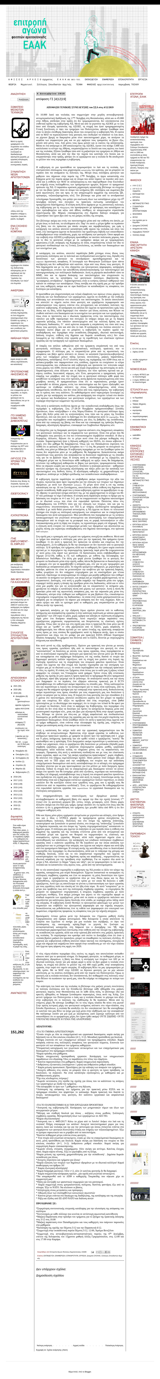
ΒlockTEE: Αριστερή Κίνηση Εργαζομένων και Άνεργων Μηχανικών (141, 660)
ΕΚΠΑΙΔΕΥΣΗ (91, 79)
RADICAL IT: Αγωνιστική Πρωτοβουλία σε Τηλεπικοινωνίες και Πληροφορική (141, 701)
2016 (16, 784)
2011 (16, 802)
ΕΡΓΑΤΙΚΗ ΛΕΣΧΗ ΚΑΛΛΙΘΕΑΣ (140, 526)
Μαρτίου (19, 769)
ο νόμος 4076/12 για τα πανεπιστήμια (141, 376)
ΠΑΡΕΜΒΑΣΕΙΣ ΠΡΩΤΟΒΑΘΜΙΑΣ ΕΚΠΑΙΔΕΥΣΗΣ (140, 770)
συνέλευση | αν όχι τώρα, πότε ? (22, 730)
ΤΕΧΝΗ (79, 84)
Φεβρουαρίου (21, 772)
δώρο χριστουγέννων (22, 700)
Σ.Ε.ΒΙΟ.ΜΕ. (138, 753)
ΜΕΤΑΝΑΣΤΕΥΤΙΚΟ (141, 203)
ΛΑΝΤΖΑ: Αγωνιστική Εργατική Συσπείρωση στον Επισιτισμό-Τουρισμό (140, 714)
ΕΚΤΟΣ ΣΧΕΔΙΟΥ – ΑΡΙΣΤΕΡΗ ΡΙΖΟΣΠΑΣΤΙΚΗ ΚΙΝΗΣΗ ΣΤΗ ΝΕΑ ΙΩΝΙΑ (141, 591)
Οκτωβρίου (20, 754)
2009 (16, 809)
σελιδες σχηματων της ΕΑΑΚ (140, 361)
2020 (16, 690)
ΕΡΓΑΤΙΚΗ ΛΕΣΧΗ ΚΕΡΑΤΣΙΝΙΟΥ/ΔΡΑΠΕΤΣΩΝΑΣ (140, 537)
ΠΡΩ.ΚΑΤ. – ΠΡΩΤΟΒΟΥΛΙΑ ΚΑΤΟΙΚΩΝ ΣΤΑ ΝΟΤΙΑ (139, 619)
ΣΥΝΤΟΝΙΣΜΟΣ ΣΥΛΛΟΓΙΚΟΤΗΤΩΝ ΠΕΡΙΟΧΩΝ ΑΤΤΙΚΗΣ (141, 498)
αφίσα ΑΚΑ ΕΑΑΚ (22, 709)
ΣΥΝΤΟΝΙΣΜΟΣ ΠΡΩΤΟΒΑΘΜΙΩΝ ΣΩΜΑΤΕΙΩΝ (140, 725)
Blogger (88, 1372)
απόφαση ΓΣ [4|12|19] (20, 723)
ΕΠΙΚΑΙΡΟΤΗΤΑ (126, 79)
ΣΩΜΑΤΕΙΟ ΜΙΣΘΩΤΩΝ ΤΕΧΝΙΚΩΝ (137, 732)
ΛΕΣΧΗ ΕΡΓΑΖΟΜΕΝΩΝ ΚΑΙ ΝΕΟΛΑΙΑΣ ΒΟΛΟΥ (139, 553)
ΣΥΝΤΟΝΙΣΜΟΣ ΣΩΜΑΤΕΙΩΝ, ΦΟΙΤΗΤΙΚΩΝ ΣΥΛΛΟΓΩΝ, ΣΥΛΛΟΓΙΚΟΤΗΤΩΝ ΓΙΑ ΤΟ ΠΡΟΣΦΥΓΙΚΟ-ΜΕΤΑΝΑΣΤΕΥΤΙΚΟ (141, 473)
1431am (136, 438)
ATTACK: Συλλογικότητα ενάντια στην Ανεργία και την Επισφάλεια (139, 682)
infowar (136, 401)
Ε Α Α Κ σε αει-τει (68, 79)
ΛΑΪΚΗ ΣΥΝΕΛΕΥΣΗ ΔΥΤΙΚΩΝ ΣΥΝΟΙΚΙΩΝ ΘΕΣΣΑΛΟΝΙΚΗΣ (140, 487)
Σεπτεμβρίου (21, 758)
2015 (16, 787)
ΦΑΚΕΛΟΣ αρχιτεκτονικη (100, 84)
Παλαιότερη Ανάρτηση (114, 1345)
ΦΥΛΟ (135, 217)
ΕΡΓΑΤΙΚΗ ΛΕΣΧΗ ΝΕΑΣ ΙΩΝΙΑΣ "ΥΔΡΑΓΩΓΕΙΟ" (140, 545)
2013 (16, 795)
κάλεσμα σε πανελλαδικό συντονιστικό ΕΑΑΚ (21, 715)
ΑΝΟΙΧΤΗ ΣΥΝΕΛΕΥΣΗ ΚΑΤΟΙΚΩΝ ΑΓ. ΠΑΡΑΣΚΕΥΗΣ (139, 573)
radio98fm (137, 435)
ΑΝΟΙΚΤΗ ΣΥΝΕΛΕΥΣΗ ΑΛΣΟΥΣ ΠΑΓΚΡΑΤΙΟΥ (138, 563)
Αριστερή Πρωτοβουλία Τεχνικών (138, 650)
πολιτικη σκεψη (139, 235)
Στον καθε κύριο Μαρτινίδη (19, 826)
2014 (16, 791)
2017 (16, 780)
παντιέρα (136, 413)
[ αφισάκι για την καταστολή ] (21, 737)
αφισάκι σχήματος (22, 705)
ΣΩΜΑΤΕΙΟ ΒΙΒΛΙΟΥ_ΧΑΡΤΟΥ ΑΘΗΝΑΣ (140, 740)
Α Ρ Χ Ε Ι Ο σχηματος (40, 79)
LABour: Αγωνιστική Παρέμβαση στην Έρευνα (141, 692)
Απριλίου (19, 765)
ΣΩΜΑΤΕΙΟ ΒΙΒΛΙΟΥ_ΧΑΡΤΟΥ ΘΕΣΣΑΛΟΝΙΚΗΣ (140, 747)
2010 (16, 805)
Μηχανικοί (26, 84)
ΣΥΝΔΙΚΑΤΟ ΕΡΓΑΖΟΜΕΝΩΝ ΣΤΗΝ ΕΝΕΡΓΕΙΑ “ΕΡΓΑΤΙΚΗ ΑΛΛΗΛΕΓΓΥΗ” (140, 760)
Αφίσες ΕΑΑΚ (138, 352)
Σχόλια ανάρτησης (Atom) (57, 1350)
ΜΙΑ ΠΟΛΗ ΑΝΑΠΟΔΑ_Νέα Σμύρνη (139, 610)
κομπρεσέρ (137, 410)
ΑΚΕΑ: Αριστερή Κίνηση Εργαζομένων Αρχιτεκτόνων (139, 671)
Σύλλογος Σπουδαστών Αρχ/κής (54, 84)
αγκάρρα (136, 407)
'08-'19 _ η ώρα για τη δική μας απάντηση (22, 744)
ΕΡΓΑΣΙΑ (142, 79)
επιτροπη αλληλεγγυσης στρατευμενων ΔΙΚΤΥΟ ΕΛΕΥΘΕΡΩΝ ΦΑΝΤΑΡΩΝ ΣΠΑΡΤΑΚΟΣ (138, 819)
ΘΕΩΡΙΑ (12, 84)
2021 (16, 686)
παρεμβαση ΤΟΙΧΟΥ (128, 84)
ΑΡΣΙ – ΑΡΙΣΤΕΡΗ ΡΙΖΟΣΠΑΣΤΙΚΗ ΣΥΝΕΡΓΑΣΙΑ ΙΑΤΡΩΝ (140, 788)
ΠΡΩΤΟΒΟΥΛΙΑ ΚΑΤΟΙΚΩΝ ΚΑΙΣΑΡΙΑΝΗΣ (139, 628)
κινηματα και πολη (140, 229)
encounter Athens (140, 420)
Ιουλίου (19, 761)
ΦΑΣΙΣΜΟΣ (137, 214)
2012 (16, 798)
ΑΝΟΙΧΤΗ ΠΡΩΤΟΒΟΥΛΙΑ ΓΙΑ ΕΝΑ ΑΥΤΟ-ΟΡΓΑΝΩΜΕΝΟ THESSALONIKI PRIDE (141, 510)
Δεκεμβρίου (21, 696)
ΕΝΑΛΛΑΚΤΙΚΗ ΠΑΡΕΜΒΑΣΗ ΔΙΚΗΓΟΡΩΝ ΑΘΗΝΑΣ (139, 779)
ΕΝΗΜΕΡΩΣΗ (108, 79)
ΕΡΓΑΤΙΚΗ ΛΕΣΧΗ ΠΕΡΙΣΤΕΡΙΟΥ (140, 531)
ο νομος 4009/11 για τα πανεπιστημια (141, 381)
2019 (16, 693)
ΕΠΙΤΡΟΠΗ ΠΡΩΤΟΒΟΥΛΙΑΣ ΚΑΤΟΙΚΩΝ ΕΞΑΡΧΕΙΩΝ (140, 602)
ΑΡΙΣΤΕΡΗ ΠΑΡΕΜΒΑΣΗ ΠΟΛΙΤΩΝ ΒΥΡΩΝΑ (141, 581)
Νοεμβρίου (20, 751)
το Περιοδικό (138, 398)
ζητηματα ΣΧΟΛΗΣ (93, 1256)
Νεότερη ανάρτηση (44, 1345)
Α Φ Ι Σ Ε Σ (15, 79)
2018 (16, 777)
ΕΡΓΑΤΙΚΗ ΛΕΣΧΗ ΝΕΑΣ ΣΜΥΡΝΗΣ (140, 520)
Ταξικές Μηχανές (139, 404)
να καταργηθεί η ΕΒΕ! (27, 917)
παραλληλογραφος (140, 416)
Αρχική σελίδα (78, 1345)
